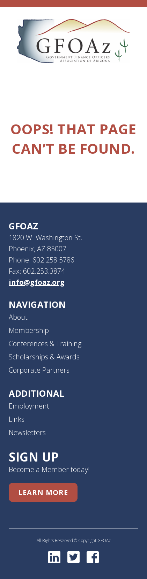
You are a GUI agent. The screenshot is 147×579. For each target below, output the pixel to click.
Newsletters (27, 432)
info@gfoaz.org (37, 282)
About (18, 317)
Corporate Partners (39, 370)
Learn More (43, 492)
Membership (29, 330)
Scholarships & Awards (44, 356)
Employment (29, 406)
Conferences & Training (45, 343)
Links (16, 419)
